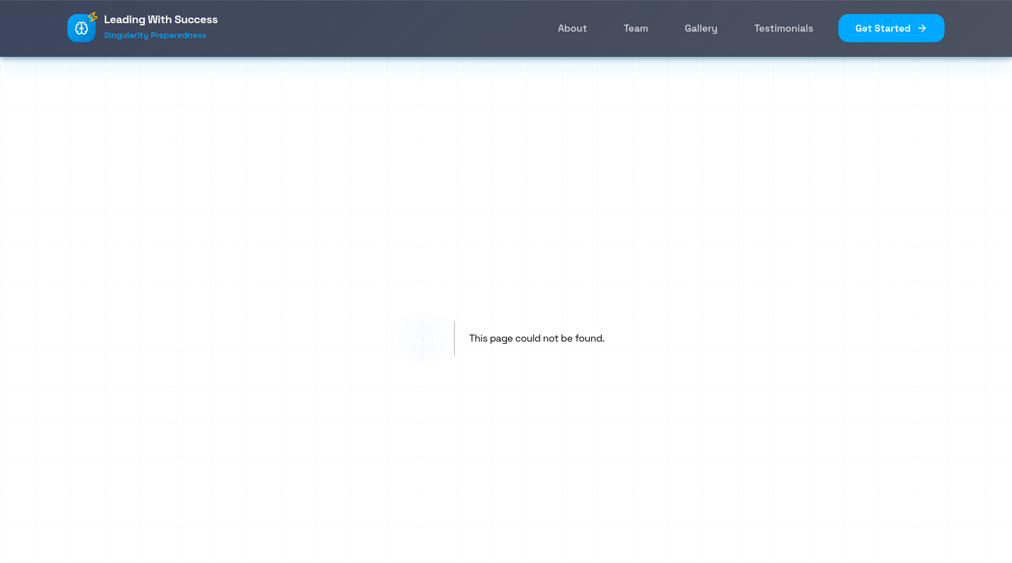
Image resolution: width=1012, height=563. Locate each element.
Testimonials (783, 28)
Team (635, 28)
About (572, 28)
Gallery (701, 28)
